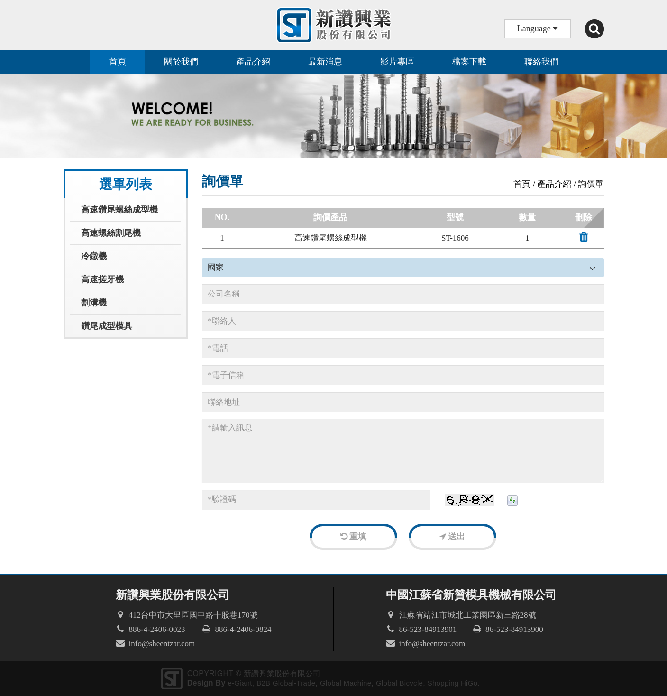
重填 (353, 536)
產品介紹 (253, 61)
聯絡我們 (541, 61)
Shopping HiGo (453, 683)
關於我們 (181, 61)
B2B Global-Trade (285, 683)
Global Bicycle (399, 683)
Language (537, 28)
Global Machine (345, 683)
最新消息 (325, 61)
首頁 (117, 61)
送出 (452, 536)
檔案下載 (469, 61)
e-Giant (240, 683)
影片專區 (397, 61)
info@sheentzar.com (162, 643)
